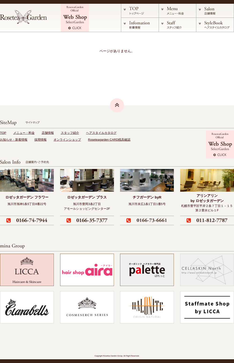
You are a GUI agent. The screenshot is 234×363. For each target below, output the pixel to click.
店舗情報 (48, 133)
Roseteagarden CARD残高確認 (109, 139)
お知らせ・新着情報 (13, 139)
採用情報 (40, 139)
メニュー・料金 (24, 133)
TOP (3, 133)
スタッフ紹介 (70, 133)
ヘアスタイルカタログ (101, 133)
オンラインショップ (67, 139)
